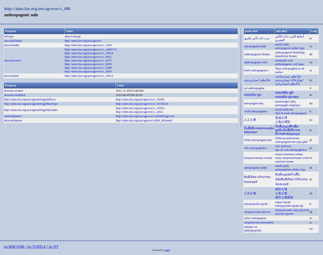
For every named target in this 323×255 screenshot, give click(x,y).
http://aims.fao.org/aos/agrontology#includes (31, 110)
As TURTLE (36, 247)
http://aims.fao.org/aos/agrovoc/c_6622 (88, 56)
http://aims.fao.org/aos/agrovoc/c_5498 (88, 67)
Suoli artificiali (284, 109)
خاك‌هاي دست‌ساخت (288, 76)
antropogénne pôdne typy (290, 169)
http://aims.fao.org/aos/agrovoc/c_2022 (139, 111)
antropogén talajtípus (287, 105)
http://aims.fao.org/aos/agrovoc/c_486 (37, 8)
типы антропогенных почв (292, 157)
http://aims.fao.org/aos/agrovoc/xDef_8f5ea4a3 (144, 120)
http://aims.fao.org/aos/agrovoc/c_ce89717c (91, 49)
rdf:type (9, 36)
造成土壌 (281, 117)
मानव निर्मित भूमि (284, 93)
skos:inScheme (13, 40)
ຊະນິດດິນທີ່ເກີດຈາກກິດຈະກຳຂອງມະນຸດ (287, 131)
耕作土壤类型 (284, 197)
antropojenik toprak (255, 204)
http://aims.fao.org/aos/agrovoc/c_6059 (88, 64)
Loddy (167, 250)
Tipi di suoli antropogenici (291, 113)
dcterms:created (13, 90)
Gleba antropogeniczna (258, 140)
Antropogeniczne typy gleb (291, 141)
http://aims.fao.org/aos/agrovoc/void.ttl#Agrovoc (145, 116)
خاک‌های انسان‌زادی (287, 83)
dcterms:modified (14, 95)
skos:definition (13, 120)
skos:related (11, 75)
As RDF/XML (14, 247)
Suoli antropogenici (255, 111)
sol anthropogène (254, 88)
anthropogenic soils (255, 62)
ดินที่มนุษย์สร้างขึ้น (287, 174)
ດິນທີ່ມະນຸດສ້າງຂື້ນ (287, 126)
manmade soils (284, 60)
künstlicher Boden (286, 56)
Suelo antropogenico (256, 70)
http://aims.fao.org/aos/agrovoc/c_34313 (89, 75)
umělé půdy (282, 44)
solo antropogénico (255, 148)
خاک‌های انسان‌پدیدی (257, 80)
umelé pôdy (282, 165)
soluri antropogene (255, 218)
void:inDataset (13, 116)
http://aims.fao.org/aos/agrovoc (83, 40)
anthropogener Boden (257, 54)
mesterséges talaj (285, 101)
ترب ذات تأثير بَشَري (256, 38)
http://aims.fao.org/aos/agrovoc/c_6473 (88, 60)
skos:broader (11, 45)
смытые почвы (284, 161)
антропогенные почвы (258, 157)
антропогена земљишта (259, 222)
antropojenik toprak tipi (289, 205)
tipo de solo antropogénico (291, 149)
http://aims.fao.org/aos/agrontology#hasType (31, 103)
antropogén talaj (253, 103)
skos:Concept (73, 36)
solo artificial (283, 146)
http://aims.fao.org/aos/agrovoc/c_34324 (89, 53)
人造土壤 (281, 193)
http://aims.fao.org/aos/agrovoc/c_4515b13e (142, 103)
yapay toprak (283, 202)
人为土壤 (250, 193)
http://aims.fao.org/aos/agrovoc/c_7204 (88, 45)
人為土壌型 (282, 121)
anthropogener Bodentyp (290, 52)
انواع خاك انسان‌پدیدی (289, 80)
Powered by (158, 250)
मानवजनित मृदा (252, 95)
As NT (53, 247)
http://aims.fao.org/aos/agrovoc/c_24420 (140, 99)
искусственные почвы (289, 154)
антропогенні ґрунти (257, 212)
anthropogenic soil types (289, 64)
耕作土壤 (281, 189)
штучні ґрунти (284, 213)
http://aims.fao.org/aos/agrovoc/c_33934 (140, 108)
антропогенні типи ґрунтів (292, 210)
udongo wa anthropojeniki (252, 228)
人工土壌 (250, 119)
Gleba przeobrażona (287, 138)
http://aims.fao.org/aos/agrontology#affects (30, 99)
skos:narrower (12, 60)
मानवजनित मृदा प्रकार (287, 97)
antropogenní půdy (255, 46)
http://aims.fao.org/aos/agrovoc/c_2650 (88, 71)
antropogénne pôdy (255, 167)
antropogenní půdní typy (290, 48)
